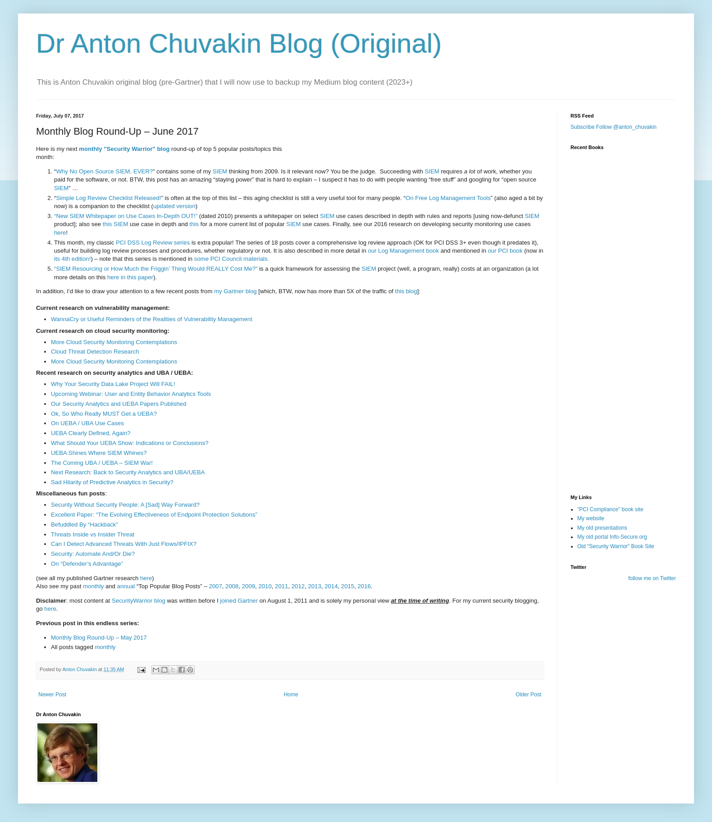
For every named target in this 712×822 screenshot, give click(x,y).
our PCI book (505, 250)
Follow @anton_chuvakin (626, 127)
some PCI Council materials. (231, 258)
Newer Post (52, 694)
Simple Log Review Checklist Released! (108, 198)
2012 (298, 586)
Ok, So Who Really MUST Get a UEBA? (104, 413)
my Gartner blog (235, 291)
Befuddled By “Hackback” (84, 524)
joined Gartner (239, 600)
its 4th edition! (72, 258)
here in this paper (130, 277)
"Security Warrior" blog (136, 148)
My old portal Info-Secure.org (612, 537)
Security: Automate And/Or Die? (93, 553)
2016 (363, 586)
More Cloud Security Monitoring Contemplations (114, 342)
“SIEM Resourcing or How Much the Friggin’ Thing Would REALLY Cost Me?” (156, 268)
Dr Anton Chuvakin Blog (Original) (239, 43)
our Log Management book (403, 250)
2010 (264, 586)
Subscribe (582, 127)
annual (126, 586)
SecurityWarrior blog (138, 600)
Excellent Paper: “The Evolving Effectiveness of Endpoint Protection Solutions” (154, 514)
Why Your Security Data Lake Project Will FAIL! (113, 384)
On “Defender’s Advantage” (87, 563)
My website (590, 518)
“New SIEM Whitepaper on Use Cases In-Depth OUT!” (125, 216)
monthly (90, 148)
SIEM (220, 171)
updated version (174, 206)
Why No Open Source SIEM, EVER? (104, 171)
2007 (215, 586)
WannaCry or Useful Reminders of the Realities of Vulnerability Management (151, 319)
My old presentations (602, 528)
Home (291, 694)
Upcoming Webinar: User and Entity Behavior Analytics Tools (131, 394)
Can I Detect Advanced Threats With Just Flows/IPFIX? (123, 543)
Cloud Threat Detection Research (95, 351)
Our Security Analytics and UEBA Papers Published (119, 403)
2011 (281, 586)
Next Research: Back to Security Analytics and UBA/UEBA (128, 472)
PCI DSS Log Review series (153, 242)
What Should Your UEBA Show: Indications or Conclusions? (130, 443)
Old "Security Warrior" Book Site (615, 546)
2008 (231, 586)
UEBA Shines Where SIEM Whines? (99, 453)
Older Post (528, 694)
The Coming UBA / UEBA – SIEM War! (102, 462)
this (107, 224)
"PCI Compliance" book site (610, 509)
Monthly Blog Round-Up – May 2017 (99, 637)
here (60, 232)
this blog (406, 291)
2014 (331, 586)
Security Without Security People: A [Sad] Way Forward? (125, 504)
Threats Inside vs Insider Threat (92, 534)
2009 (248, 586)
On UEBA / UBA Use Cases (87, 423)
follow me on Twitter (652, 578)
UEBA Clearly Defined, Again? (91, 433)
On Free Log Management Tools (448, 198)
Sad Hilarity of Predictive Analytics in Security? (112, 482)
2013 (314, 586)
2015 (347, 586)
